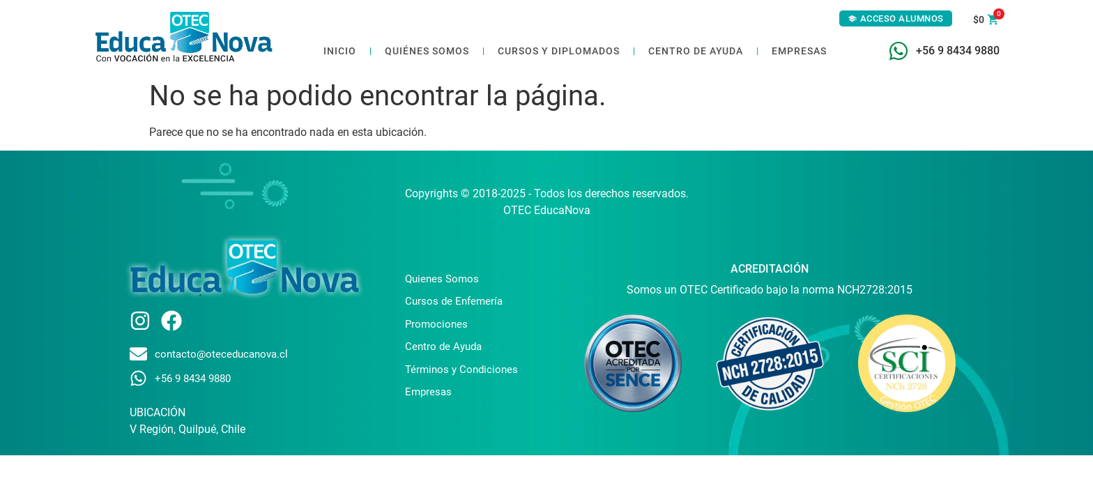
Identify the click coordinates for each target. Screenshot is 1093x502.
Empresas (799, 50)
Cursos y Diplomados (559, 50)
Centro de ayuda (695, 50)
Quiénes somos (427, 50)
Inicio (339, 50)
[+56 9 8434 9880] (898, 50)
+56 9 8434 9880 (958, 50)
